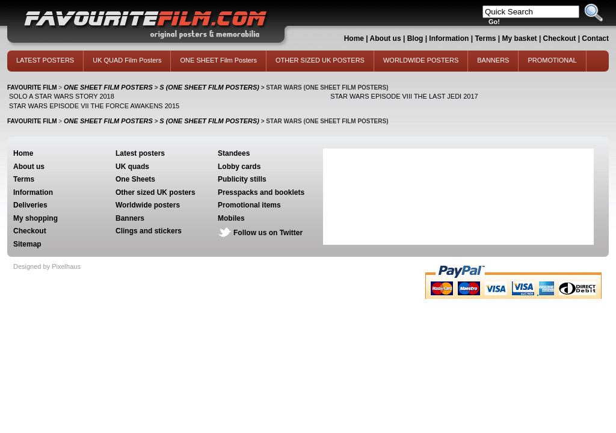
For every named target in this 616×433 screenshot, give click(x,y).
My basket (519, 38)
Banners (130, 218)
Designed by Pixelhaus (47, 266)
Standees (234, 153)
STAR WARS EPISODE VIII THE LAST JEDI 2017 (404, 96)
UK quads (132, 166)
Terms (485, 38)
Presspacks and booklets (261, 192)
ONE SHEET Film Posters (218, 60)
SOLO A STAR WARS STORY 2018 (61, 96)
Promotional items (249, 205)
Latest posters (140, 153)
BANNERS (493, 60)
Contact (595, 38)
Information (449, 38)
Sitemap (27, 244)
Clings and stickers (149, 231)
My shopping (35, 218)
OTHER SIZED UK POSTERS (320, 60)
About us (385, 38)
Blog (415, 38)
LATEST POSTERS (45, 60)
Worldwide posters (148, 205)
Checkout (560, 38)
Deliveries (30, 205)
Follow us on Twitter (268, 233)
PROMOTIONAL (552, 60)
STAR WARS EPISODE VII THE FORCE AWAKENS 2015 (94, 105)
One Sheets (135, 179)
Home (354, 38)
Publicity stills (242, 179)
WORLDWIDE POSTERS (420, 60)
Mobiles (231, 218)
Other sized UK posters (156, 192)
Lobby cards (239, 166)
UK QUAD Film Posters (127, 60)
